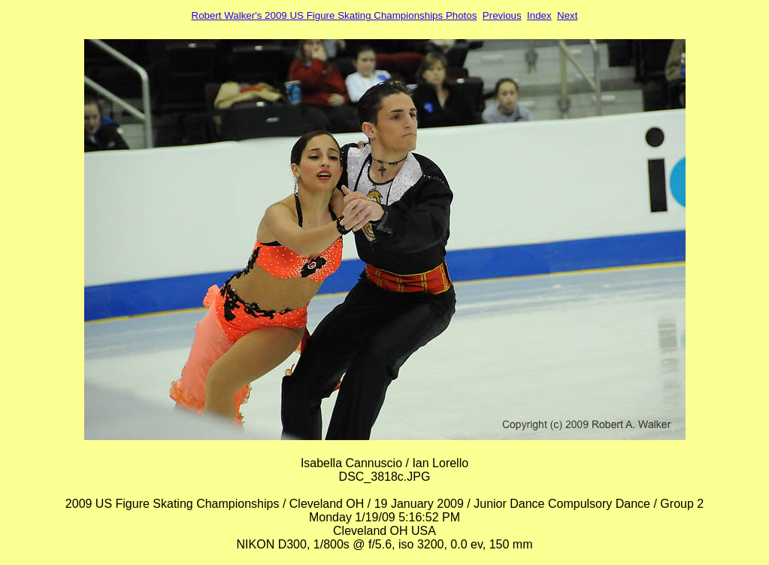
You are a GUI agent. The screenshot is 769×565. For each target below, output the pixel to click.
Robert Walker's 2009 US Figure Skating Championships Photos (334, 15)
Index (539, 15)
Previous (502, 15)
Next (567, 15)
